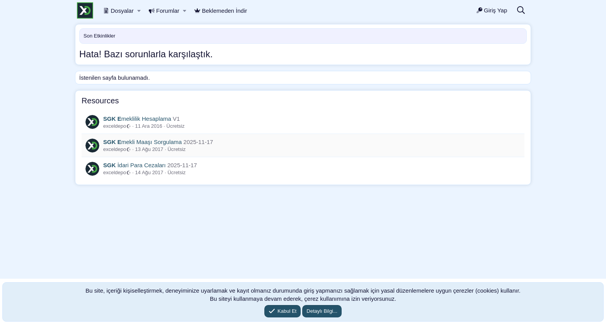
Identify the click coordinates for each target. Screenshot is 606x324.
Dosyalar (118, 10)
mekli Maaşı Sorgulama (142, 142)
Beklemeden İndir (220, 10)
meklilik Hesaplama (137, 118)
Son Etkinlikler (99, 36)
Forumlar (164, 10)
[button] (139, 11)
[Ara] (521, 10)
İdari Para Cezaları (134, 165)
